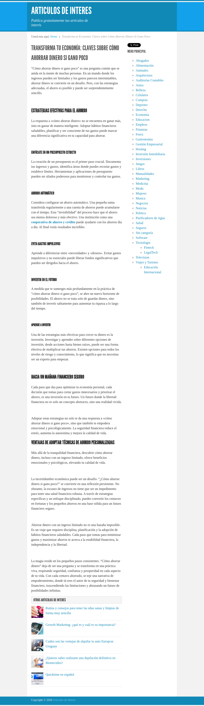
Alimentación (145, 65)
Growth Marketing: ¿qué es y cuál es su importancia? (81, 624)
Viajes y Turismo (147, 262)
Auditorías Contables (150, 80)
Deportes (142, 105)
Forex (139, 134)
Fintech (149, 247)
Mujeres (141, 193)
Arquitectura (144, 75)
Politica (141, 213)
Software (142, 237)
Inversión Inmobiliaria (150, 154)
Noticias (141, 208)
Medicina (142, 183)
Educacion (143, 119)
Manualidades (145, 173)
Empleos (141, 124)
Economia (142, 114)
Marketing (142, 178)
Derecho (141, 110)
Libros (140, 169)
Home (53, 36)
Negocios (142, 203)
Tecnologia (143, 242)
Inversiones (143, 159)
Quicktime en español (60, 674)
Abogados (142, 60)
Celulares (142, 95)
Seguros (141, 228)
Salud (139, 223)
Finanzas (141, 129)
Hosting (141, 149)
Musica (140, 198)
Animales (142, 70)
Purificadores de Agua (150, 218)
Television (142, 257)
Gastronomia (144, 139)
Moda (139, 188)
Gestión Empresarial (149, 144)
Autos (139, 85)
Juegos (140, 164)
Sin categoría (144, 233)
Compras (142, 100)
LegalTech (151, 252)
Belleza (141, 90)
